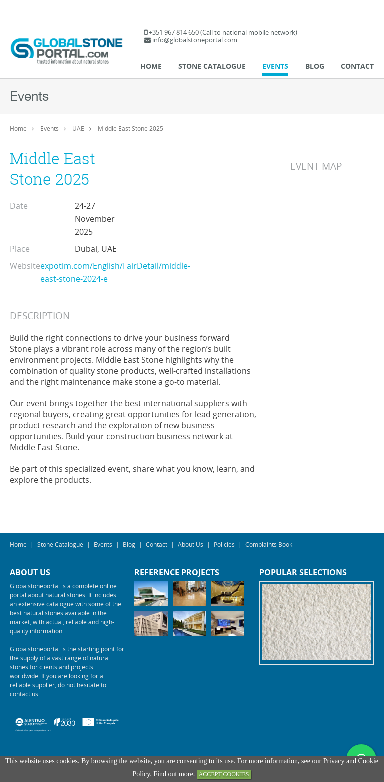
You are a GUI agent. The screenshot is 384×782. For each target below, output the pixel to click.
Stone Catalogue (212, 66)
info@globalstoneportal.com (195, 40)
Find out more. (174, 774)
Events (275, 66)
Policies (224, 544)
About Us (191, 544)
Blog (315, 66)
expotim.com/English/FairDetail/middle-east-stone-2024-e (115, 272)
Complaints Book (269, 544)
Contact (357, 66)
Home (151, 66)
